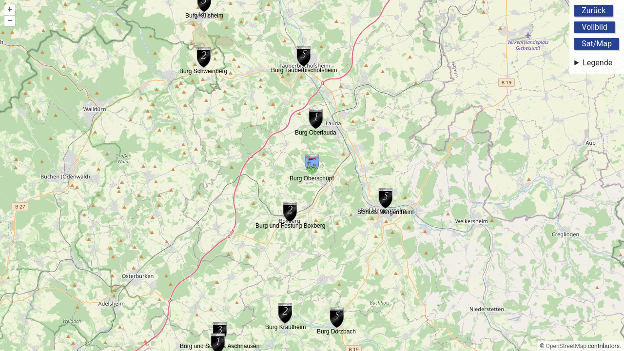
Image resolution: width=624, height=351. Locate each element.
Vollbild (594, 27)
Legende (597, 62)
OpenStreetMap (566, 346)
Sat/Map (597, 43)
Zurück (593, 10)
